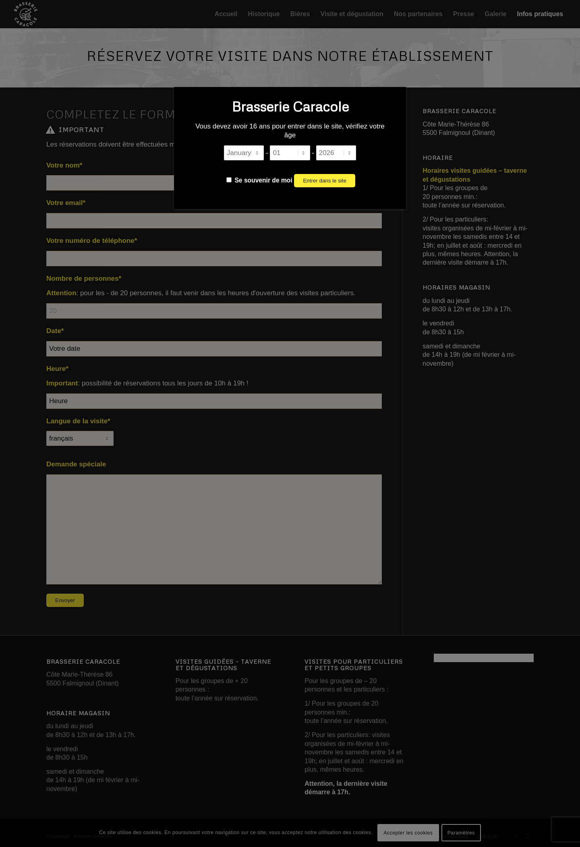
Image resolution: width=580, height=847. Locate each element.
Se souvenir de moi (259, 180)
